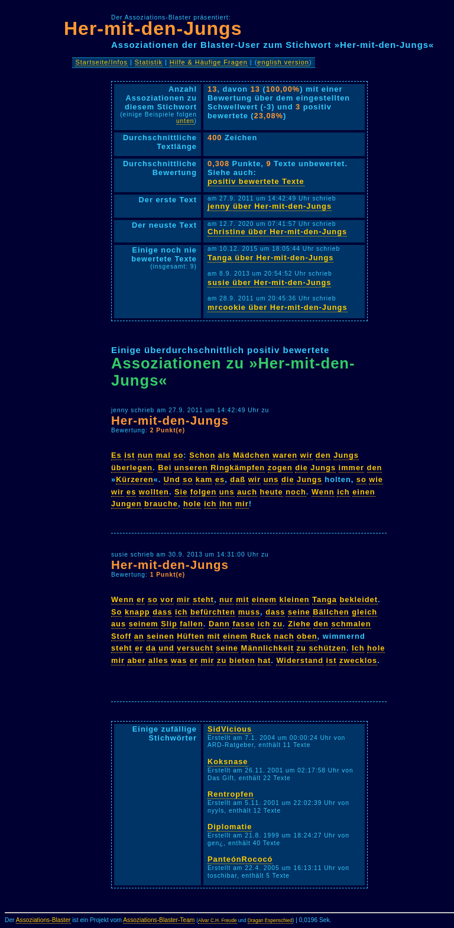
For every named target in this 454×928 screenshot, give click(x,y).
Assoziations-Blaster (43, 920)
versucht (195, 648)
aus (118, 623)
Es (116, 455)
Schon (202, 455)
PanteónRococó (240, 859)
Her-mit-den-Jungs (153, 28)
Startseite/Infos (101, 62)
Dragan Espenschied (270, 920)
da (151, 648)
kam (204, 479)
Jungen (126, 503)
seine (299, 611)
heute (271, 491)
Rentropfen (230, 794)
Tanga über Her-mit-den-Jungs (270, 257)
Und (172, 479)
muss (249, 611)
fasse (243, 623)
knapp (137, 611)
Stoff (121, 636)
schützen (327, 648)
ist (129, 455)
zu (278, 623)
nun (145, 455)
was (179, 660)
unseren (191, 467)
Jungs (346, 455)
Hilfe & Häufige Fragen (209, 62)
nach (284, 636)
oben (307, 636)
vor (167, 599)
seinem (143, 623)
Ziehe (299, 623)
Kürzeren (134, 479)
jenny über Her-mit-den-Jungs (269, 206)
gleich (364, 611)
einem (264, 599)
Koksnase (227, 761)
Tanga (324, 599)
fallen (191, 623)
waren (285, 455)
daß (237, 479)
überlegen (132, 467)
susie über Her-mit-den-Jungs (269, 282)
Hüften (191, 636)
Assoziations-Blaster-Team (158, 920)
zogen (280, 467)
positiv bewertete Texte (255, 181)
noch (296, 491)
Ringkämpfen (237, 467)
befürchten (212, 611)
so (178, 455)
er (141, 599)
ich (343, 491)
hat (264, 660)
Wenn (323, 491)
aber (136, 660)
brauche (161, 503)
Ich (358, 648)
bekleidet (359, 599)
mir (242, 503)
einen (363, 491)
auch (247, 491)
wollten (154, 491)
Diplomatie (229, 826)
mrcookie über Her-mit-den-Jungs (277, 307)
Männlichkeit (267, 648)
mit (242, 599)
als (224, 455)
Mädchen (251, 455)
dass (162, 611)
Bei (164, 467)
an (139, 636)
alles (158, 660)
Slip (169, 623)
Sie (180, 491)
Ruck (261, 636)
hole (192, 503)
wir (306, 455)
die (301, 467)
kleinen (295, 599)
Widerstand (299, 660)
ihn (225, 503)
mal (163, 455)
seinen (160, 636)
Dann (219, 623)
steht (203, 599)
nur (226, 599)
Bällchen (331, 611)
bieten (242, 660)
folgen (203, 491)
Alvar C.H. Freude (217, 920)
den (323, 455)
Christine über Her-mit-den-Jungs (277, 231)
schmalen (351, 623)
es (220, 479)
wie (376, 479)
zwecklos (358, 660)
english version (283, 62)
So (116, 611)
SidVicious (229, 729)
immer (351, 467)
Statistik (149, 62)
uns (271, 479)
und (166, 648)
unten (185, 121)
